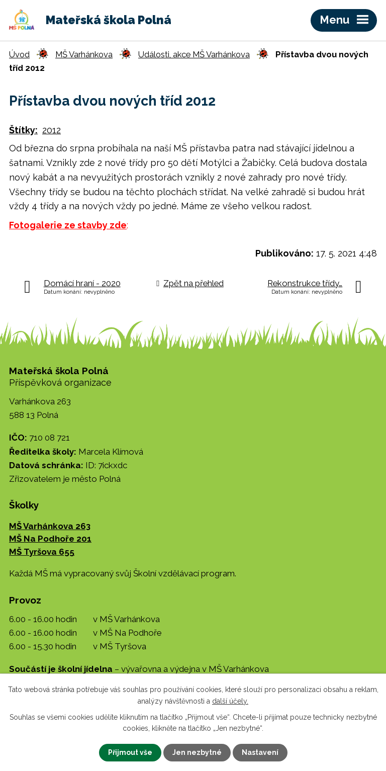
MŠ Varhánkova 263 (49, 526)
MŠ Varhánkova (84, 54)
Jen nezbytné (197, 752)
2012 (51, 130)
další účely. (230, 701)
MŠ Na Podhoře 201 (50, 539)
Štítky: (23, 130)
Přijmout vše (130, 752)
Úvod (19, 54)
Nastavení (260, 752)
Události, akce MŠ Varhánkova (194, 54)
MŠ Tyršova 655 (41, 552)
